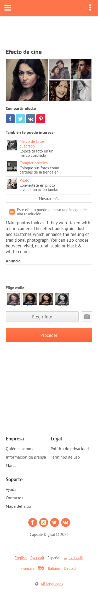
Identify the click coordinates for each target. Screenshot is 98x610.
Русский (37, 557)
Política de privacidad (70, 448)
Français (27, 568)
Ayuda (11, 489)
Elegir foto (42, 317)
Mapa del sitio (18, 506)
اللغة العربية (73, 557)
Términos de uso (65, 457)
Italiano (54, 568)
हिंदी (41, 568)
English (21, 557)
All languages (52, 583)
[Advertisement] (49, 30)
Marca (11, 465)
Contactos (14, 497)
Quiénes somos (19, 448)
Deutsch (70, 568)
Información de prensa (26, 457)
